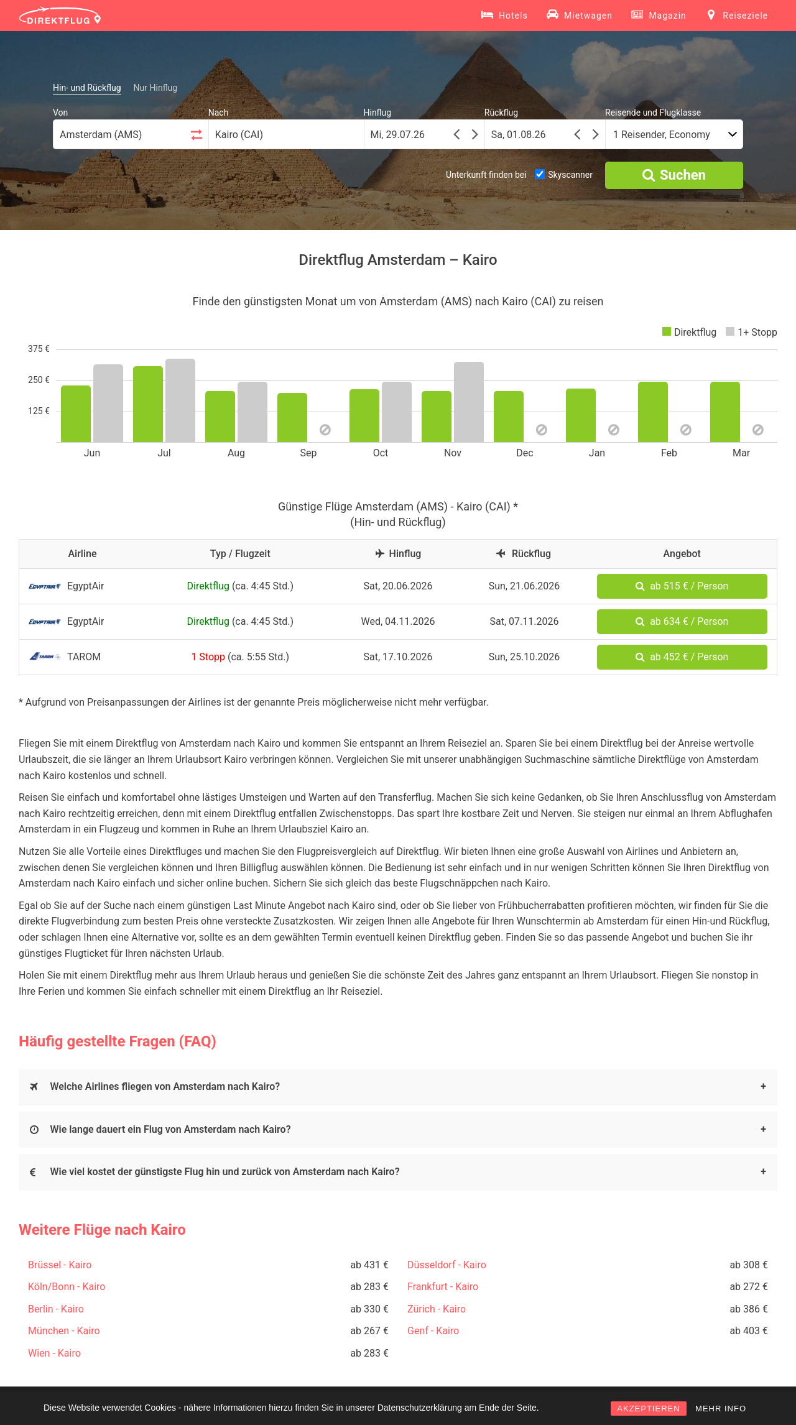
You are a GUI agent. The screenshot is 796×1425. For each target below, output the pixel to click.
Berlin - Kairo (56, 1309)
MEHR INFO (720, 1408)
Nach (218, 113)
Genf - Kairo (433, 1331)
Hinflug (378, 113)
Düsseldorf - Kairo (446, 1265)
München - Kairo (64, 1331)
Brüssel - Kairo (59, 1265)
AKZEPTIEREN (648, 1408)
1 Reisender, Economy (661, 135)
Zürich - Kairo (436, 1309)
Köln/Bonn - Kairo (66, 1287)
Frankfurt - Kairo (442, 1287)
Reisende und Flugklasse (653, 113)
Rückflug (501, 113)
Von (60, 113)
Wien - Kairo (54, 1353)
